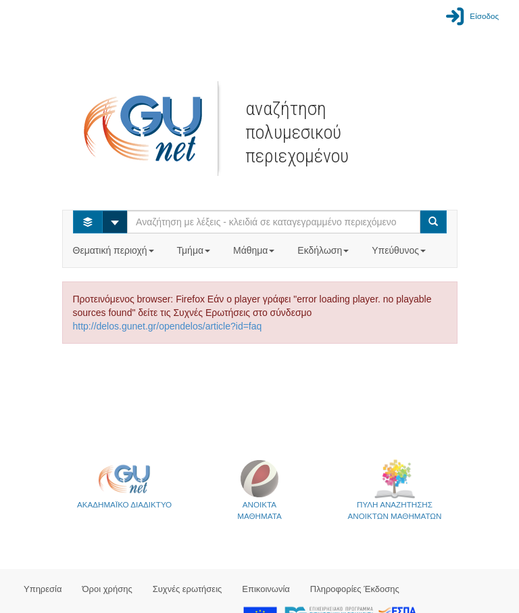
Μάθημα (255, 250)
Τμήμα (195, 250)
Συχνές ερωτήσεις (187, 589)
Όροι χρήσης (107, 589)
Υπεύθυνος (400, 250)
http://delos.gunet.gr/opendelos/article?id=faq (167, 326)
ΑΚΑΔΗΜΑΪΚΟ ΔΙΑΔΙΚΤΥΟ (124, 484)
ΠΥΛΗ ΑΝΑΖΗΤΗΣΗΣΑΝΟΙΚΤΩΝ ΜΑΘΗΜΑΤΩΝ (395, 489)
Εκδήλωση (324, 250)
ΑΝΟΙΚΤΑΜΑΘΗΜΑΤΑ (259, 489)
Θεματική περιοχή (115, 250)
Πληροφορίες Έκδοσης (354, 589)
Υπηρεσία (43, 589)
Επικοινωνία (266, 589)
